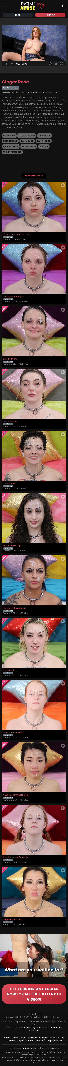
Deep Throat (10, 141)
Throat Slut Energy (12, 546)
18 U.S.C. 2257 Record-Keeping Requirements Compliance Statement (34, 1029)
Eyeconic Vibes (10, 421)
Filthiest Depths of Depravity (16, 234)
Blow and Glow (10, 359)
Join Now (50, 15)
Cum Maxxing (9, 670)
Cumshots (44, 135)
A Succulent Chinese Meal (15, 795)
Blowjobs (9, 135)
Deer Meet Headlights (13, 296)
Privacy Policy (56, 1037)
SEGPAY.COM (26, 1048)
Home (7, 1037)
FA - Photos (43, 141)
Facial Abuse (29, 146)
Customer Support (15, 1040)
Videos (15, 1037)
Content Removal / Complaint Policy (44, 1040)
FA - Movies (27, 141)
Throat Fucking (12, 152)
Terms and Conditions (37, 1037)
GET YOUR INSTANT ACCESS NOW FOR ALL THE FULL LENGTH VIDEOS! (34, 994)
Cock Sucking (27, 135)
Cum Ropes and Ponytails (15, 857)
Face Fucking (10, 146)
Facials (44, 146)
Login (18, 15)
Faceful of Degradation (14, 608)
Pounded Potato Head (13, 732)
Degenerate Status (12, 919)
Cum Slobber (9, 483)
